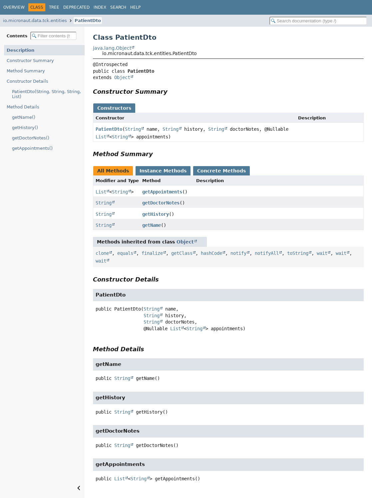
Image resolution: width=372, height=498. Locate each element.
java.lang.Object (112, 48)
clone (102, 253)
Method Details (23, 106)
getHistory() (25, 127)
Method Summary (26, 70)
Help (135, 7)
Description (20, 50)
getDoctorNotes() (30, 137)
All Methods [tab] (113, 170)
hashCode (211, 253)
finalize (152, 253)
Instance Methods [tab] (163, 170)
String (133, 129)
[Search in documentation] (318, 21)
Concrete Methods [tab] (221, 170)
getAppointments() (32, 148)
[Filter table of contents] (53, 36)
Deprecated (76, 7)
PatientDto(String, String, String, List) (46, 94)
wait (322, 253)
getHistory (155, 214)
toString (297, 253)
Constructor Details (27, 81)
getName (151, 225)
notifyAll (267, 253)
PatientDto (88, 20)
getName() (23, 117)
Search (118, 7)
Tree (54, 7)
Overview (14, 7)
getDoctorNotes (161, 202)
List (101, 136)
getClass (181, 253)
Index (100, 7)
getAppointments (162, 191)
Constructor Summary (30, 60)
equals (125, 253)
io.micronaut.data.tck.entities (35, 20)
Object (122, 77)
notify (238, 253)
